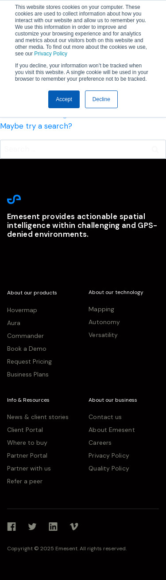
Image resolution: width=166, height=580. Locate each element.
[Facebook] (11, 526)
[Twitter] (32, 526)
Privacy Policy (50, 54)
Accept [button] (64, 99)
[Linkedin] (53, 526)
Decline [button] (101, 99)
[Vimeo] (73, 526)
